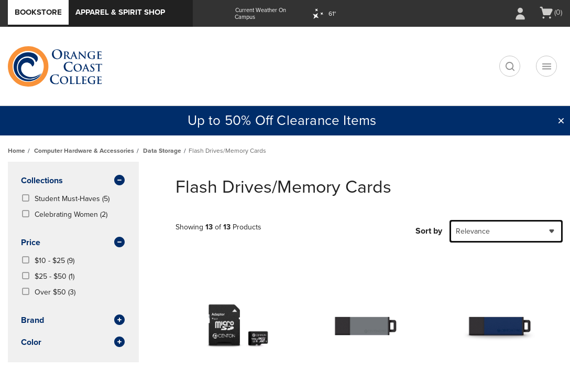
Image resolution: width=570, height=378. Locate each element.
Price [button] (73, 243)
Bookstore (38, 12)
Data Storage (162, 150)
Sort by (428, 231)
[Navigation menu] (546, 66)
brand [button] (73, 320)
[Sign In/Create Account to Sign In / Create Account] (520, 14)
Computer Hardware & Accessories (84, 150)
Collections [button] (73, 181)
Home (16, 150)
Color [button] (73, 343)
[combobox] (506, 231)
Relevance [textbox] (473, 231)
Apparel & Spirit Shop (120, 12)
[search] (509, 66)
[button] (561, 121)
